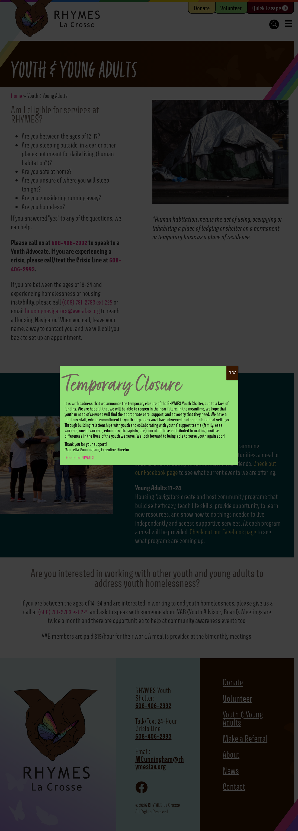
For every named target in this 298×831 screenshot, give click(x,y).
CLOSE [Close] (232, 373)
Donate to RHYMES (79, 457)
